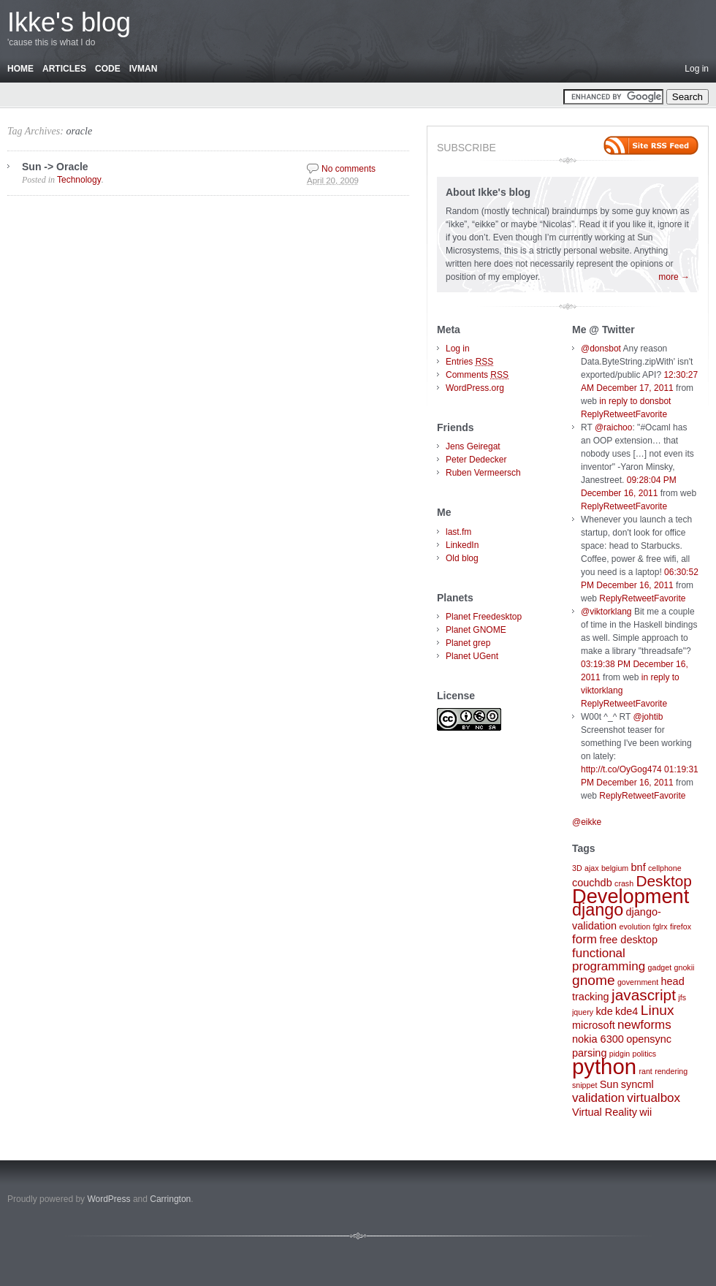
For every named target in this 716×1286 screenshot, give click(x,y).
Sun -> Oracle (55, 166)
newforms (644, 1025)
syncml (637, 1084)
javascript (644, 994)
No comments (348, 169)
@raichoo (614, 427)
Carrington (170, 1199)
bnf (638, 867)
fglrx (659, 926)
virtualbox (653, 1098)
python (604, 1066)
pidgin (619, 1053)
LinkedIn (462, 545)
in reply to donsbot (635, 401)
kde (603, 1011)
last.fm (458, 532)
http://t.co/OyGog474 (621, 769)
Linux (657, 1010)
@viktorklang (606, 611)
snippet (584, 1085)
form (584, 939)
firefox (680, 926)
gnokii (684, 967)
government (637, 982)
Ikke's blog (69, 22)
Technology (79, 180)
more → (674, 277)
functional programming (608, 959)
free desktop (628, 940)
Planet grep (468, 643)
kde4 (626, 1011)
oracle (79, 131)
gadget (660, 967)
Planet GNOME (476, 630)
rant (645, 1071)
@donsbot (601, 348)
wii (645, 1112)
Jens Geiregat (473, 446)
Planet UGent (472, 656)
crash (623, 883)
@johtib (648, 717)
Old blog (462, 558)
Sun (609, 1084)
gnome (593, 980)
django (597, 909)
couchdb (592, 883)
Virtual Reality (604, 1112)
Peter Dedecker (476, 459)
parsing (589, 1053)
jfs (682, 997)
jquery (582, 1012)
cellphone (665, 868)
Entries (469, 362)
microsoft (593, 1025)
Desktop (663, 880)
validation (598, 1098)
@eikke (586, 822)
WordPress (108, 1199)
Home (20, 69)
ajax (591, 868)
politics (645, 1053)
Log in (697, 69)
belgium (614, 868)
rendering (671, 1071)
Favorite (651, 414)
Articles (64, 69)
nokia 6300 (598, 1039)
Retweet (619, 414)
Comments (477, 375)
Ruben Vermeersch (483, 473)
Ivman (143, 69)
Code (108, 69)
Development (630, 896)
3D (577, 868)
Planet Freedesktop (484, 617)
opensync (648, 1039)
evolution (634, 926)
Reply (592, 414)
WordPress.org (475, 388)
